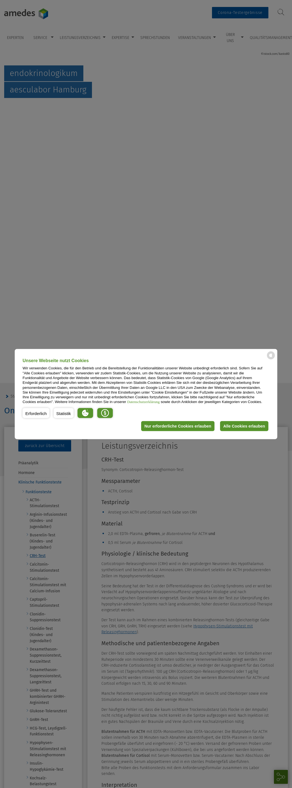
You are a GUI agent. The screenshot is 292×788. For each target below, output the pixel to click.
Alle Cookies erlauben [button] (244, 426)
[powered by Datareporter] (270, 358)
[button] (36, 413)
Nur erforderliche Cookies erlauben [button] (177, 426)
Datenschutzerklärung (143, 402)
